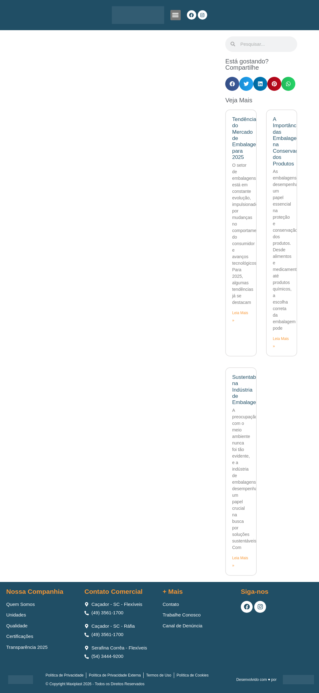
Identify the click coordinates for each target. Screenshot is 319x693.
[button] (175, 15)
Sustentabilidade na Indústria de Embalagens (251, 390)
